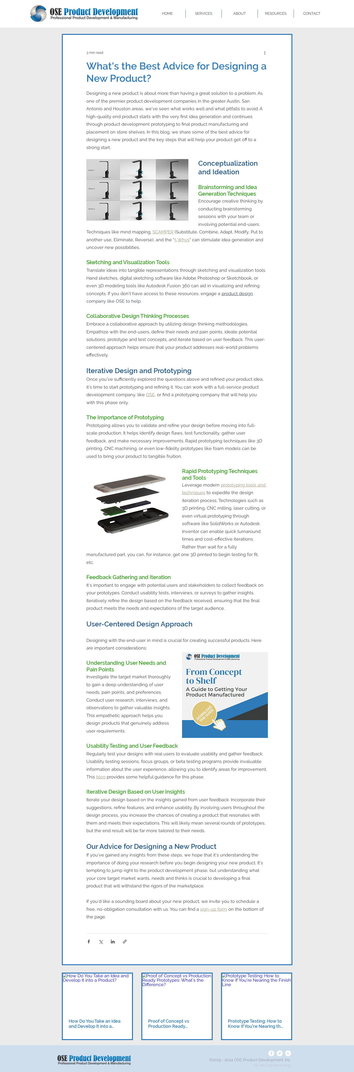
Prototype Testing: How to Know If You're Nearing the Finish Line (255, 1023)
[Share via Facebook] (88, 941)
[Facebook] (271, 1053)
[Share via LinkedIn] (112, 941)
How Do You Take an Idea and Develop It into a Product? (94, 1023)
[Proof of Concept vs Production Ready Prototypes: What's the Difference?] (177, 993)
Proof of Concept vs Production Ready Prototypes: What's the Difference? (172, 1023)
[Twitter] (280, 1053)
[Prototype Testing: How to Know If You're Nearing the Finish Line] (256, 993)
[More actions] (265, 52)
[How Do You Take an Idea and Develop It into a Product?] (97, 993)
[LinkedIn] (288, 1053)
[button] (203, 14)
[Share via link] (124, 941)
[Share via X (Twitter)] (100, 941)
